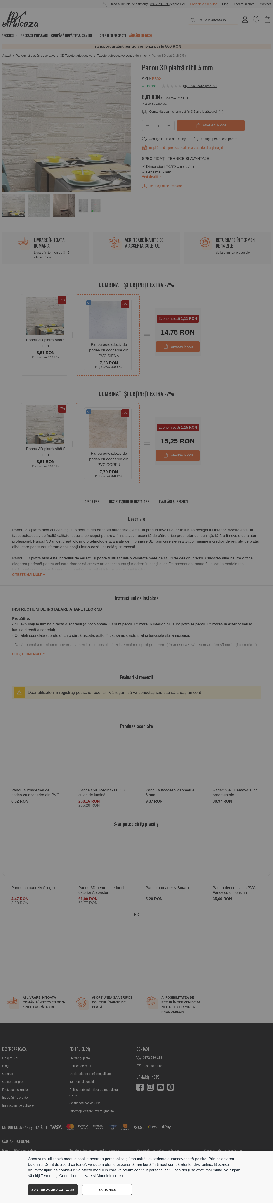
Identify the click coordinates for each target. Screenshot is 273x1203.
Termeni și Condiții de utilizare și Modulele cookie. (83, 1176)
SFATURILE (107, 1189)
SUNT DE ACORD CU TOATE (52, 1189)
